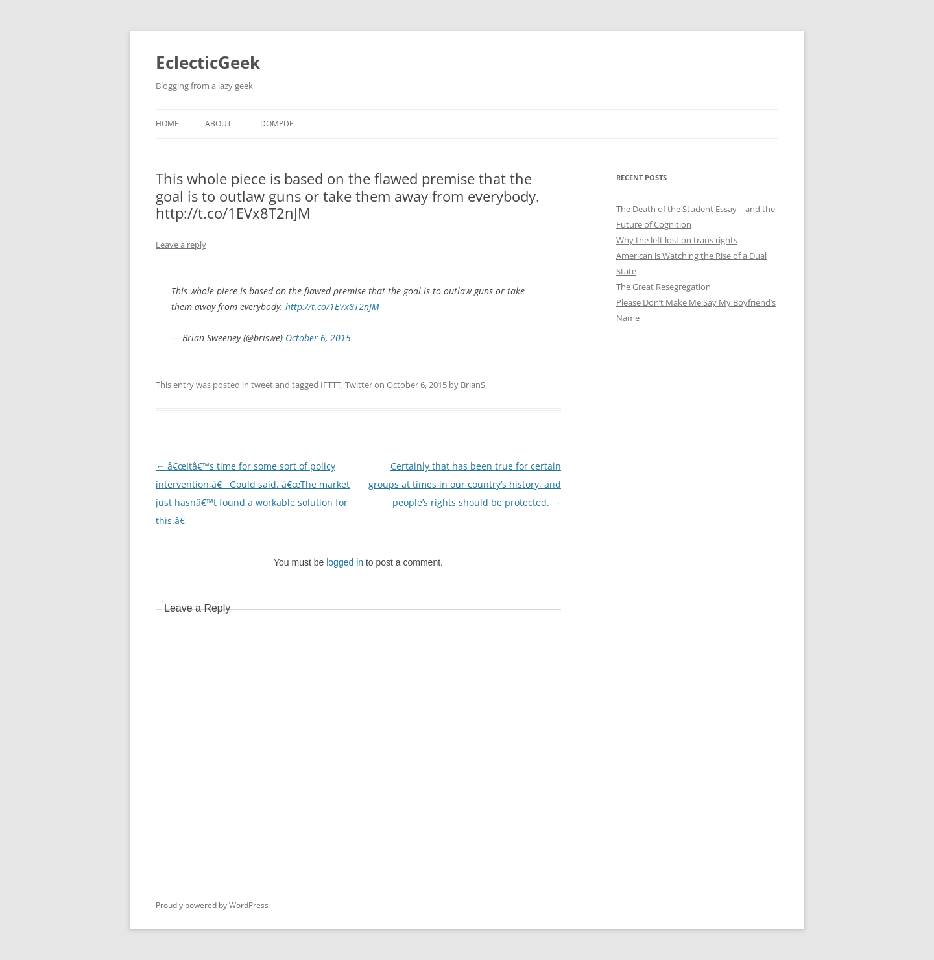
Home (167, 123)
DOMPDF (276, 123)
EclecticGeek (208, 62)
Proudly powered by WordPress (212, 905)
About (218, 123)
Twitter (358, 384)
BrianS (473, 384)
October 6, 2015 (318, 337)
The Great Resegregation (663, 287)
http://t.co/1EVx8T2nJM (332, 306)
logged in (344, 562)
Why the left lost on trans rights (676, 240)
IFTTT (330, 384)
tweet (262, 384)
